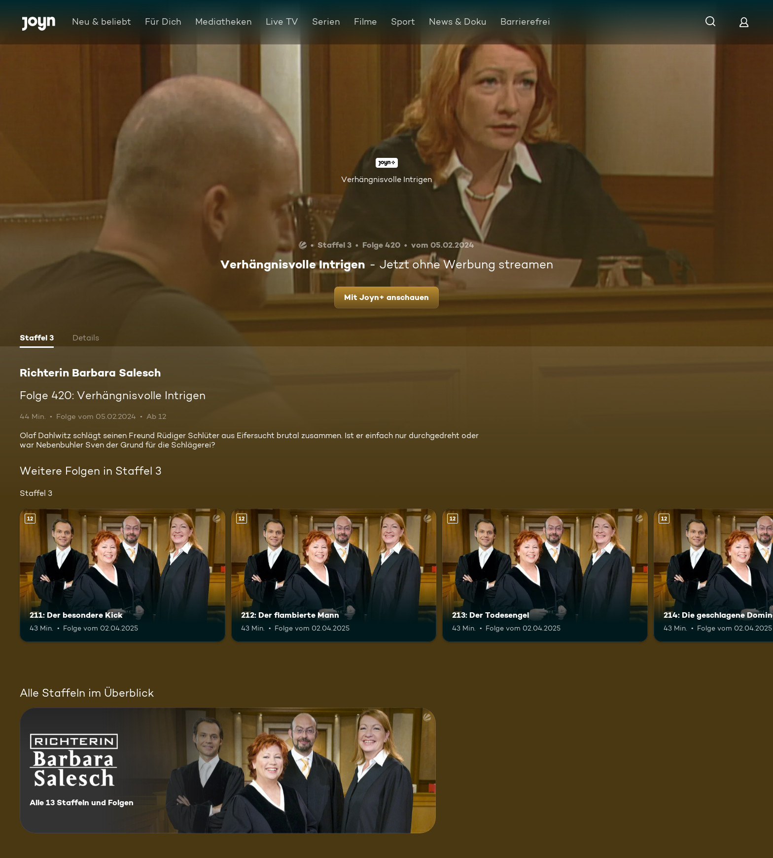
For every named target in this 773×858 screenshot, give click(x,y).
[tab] (37, 339)
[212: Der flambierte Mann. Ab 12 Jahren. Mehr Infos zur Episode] (334, 575)
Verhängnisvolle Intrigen (386, 179)
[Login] (744, 22)
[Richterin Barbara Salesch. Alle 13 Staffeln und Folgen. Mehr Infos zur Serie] (228, 770)
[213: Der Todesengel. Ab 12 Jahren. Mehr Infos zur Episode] (545, 575)
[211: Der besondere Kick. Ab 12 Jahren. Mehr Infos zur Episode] (122, 575)
